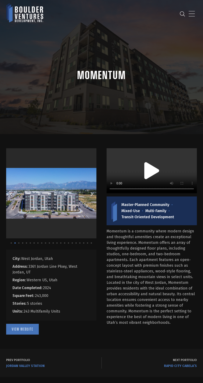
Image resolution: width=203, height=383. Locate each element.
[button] (11, 194)
